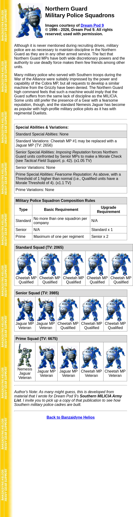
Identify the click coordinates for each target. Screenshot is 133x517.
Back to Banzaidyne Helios (71, 417)
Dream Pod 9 (92, 25)
